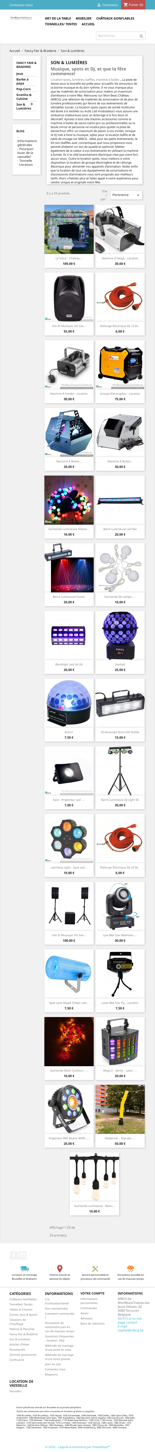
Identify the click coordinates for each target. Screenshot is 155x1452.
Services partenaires (22, 1354)
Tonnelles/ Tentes (61, 24)
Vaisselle (15, 1391)
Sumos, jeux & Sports (23, 1314)
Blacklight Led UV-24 (68, 664)
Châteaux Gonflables (115, 18)
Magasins (51, 1374)
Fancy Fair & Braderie (26, 65)
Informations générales (27, 143)
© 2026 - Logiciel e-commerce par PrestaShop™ (77, 1447)
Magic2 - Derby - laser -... (120, 1070)
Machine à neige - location (120, 258)
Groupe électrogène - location (120, 393)
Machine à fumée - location (69, 393)
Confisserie (16, 1360)
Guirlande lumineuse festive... (69, 529)
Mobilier (84, 18)
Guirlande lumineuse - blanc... (94, 1206)
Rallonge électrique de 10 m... (120, 326)
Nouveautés (17, 1349)
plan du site (53, 1364)
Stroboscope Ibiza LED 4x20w (120, 732)
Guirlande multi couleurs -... (69, 1070)
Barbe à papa (22, 81)
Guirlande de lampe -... (120, 597)
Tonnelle (25, 160)
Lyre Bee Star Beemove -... (120, 935)
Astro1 (69, 732)
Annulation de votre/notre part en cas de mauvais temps (59, 1327)
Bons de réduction (92, 1323)
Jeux (19, 74)
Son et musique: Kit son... (69, 326)
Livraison (26, 164)
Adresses (86, 1318)
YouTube (22, 1255)
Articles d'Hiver (19, 1344)
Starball (120, 664)
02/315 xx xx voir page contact (130, 1320)
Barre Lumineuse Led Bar (120, 529)
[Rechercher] (121, 36)
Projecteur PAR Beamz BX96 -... (69, 1138)
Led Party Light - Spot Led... (69, 867)
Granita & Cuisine (24, 97)
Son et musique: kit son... (69, 935)
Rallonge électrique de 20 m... (120, 867)
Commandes (88, 1308)
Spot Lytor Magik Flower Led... (69, 1003)
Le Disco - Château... (69, 258)
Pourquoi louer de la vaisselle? (25, 153)
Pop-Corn (23, 89)
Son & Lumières (23, 106)
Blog (20, 131)
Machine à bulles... (69, 461)
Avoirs (84, 1313)
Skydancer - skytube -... (120, 1138)
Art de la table (58, 18)
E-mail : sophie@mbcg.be (131, 1328)
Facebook (14, 1255)
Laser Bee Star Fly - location (120, 1003)
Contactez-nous (21, 5)
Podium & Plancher (22, 1329)
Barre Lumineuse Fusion (69, 597)
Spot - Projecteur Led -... (69, 800)
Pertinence (126, 195)
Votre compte (92, 1293)
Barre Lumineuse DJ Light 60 (120, 800)
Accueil (88, 24)
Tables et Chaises (20, 1309)
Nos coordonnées (56, 1308)
